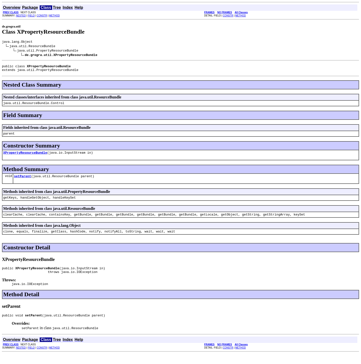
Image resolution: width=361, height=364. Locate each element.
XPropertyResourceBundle (25, 157)
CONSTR (42, 15)
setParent (22, 181)
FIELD (31, 15)
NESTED (21, 15)
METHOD (54, 15)
